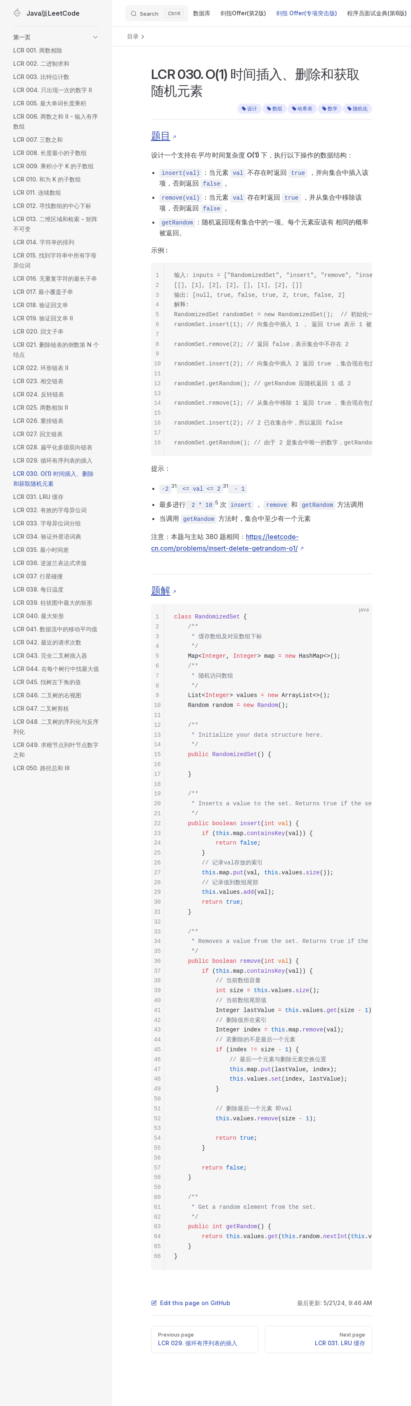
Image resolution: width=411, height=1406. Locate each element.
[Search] (156, 13)
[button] (56, 37)
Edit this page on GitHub (190, 1302)
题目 (160, 136)
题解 (160, 591)
